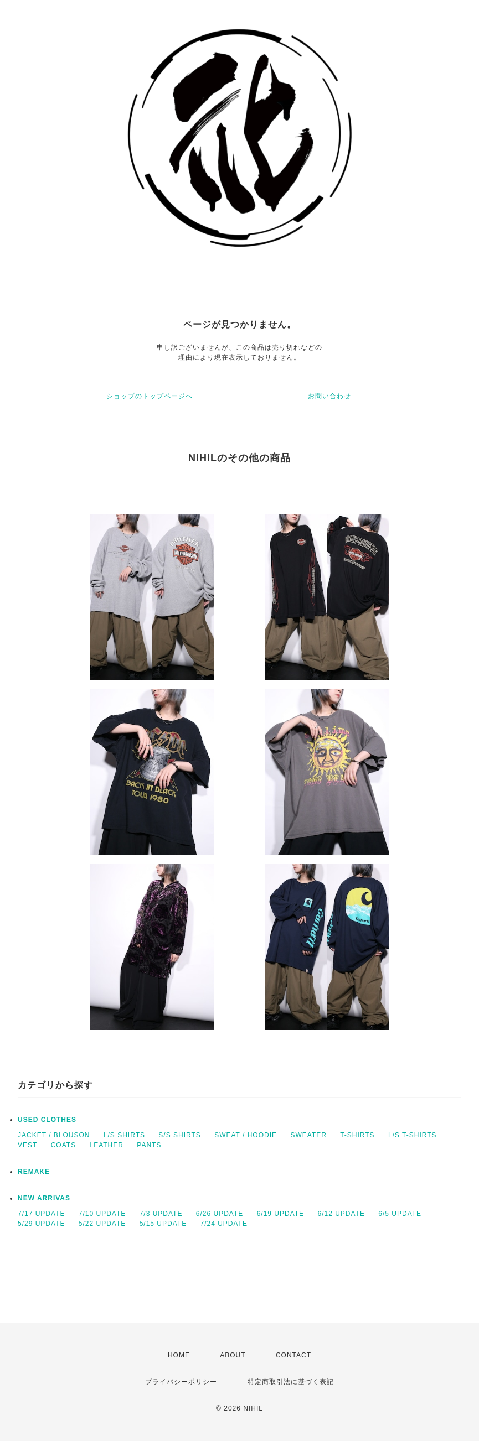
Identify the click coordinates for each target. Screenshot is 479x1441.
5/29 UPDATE (41, 1223)
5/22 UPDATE (102, 1223)
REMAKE (34, 1171)
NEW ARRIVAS (44, 1198)
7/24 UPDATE (223, 1223)
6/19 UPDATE (280, 1214)
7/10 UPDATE (102, 1214)
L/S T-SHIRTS (412, 1135)
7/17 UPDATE (41, 1214)
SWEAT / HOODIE (245, 1135)
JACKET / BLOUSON (54, 1135)
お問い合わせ (329, 396)
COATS (63, 1145)
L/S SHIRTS (124, 1135)
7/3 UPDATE (161, 1214)
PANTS (149, 1145)
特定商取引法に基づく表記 (291, 1382)
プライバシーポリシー (181, 1382)
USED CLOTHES (47, 1119)
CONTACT (293, 1355)
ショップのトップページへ (149, 396)
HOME (179, 1355)
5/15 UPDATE (163, 1223)
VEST (27, 1145)
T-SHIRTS (357, 1135)
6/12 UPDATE (340, 1214)
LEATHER (106, 1145)
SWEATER (308, 1135)
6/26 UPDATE (219, 1214)
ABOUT (232, 1355)
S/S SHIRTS (179, 1135)
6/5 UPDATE (399, 1214)
